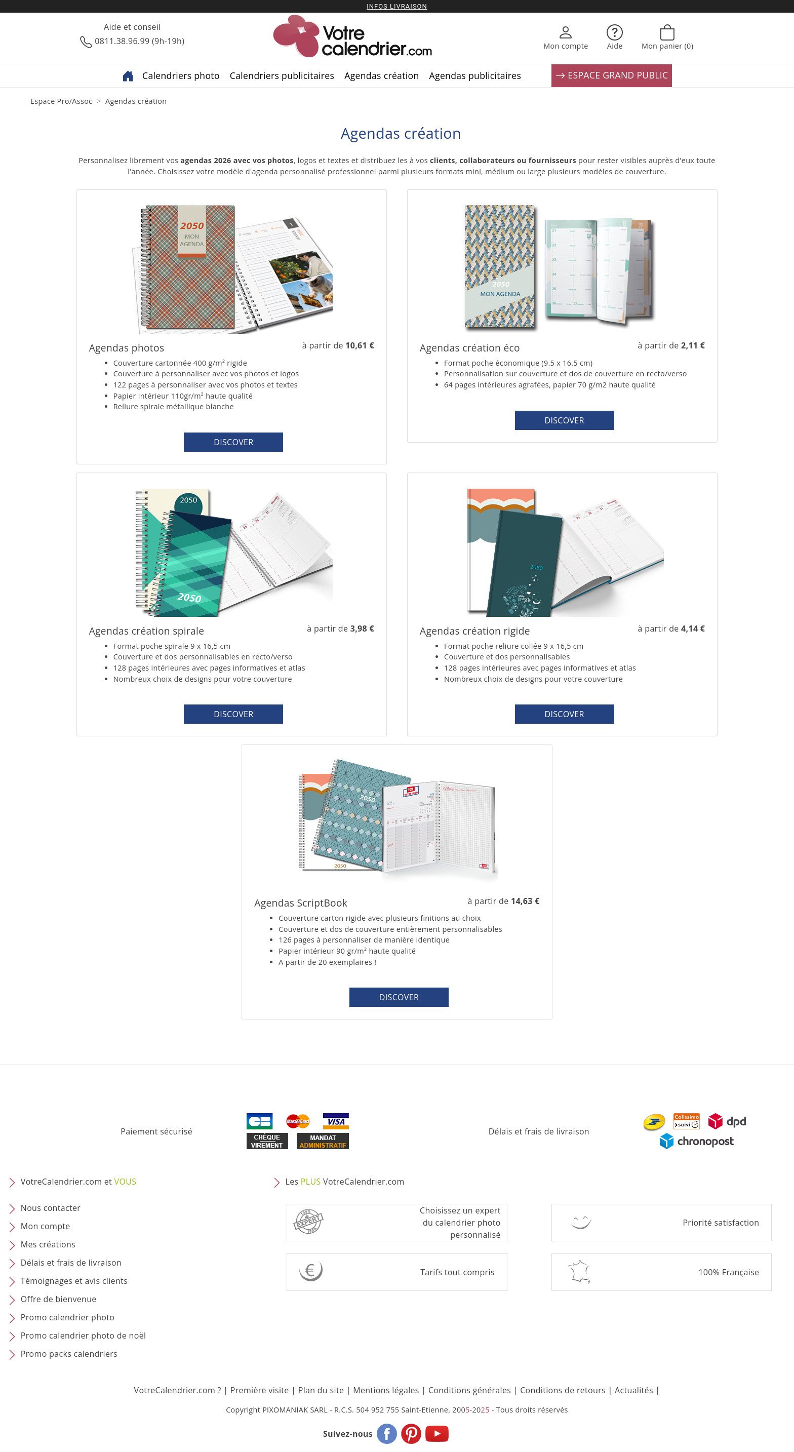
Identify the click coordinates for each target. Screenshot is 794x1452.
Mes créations (48, 1244)
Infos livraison (397, 6)
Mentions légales (386, 1390)
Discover (233, 442)
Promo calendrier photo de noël (83, 1336)
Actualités (634, 1390)
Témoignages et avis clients (74, 1281)
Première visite (259, 1390)
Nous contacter (51, 1208)
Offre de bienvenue (59, 1299)
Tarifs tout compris (457, 1272)
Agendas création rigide (475, 631)
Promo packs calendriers (69, 1354)
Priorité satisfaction (721, 1222)
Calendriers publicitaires (282, 75)
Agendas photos (127, 348)
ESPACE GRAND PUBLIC (611, 76)
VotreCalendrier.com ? (177, 1390)
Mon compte (45, 1226)
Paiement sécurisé (156, 1131)
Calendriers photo (181, 75)
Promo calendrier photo (67, 1317)
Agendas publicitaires (475, 75)
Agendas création (381, 75)
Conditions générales (469, 1390)
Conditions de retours (563, 1390)
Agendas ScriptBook (300, 903)
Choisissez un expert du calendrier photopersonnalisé (460, 1222)
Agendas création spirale (147, 631)
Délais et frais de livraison (539, 1131)
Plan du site (321, 1390)
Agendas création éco (470, 348)
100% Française (728, 1272)
